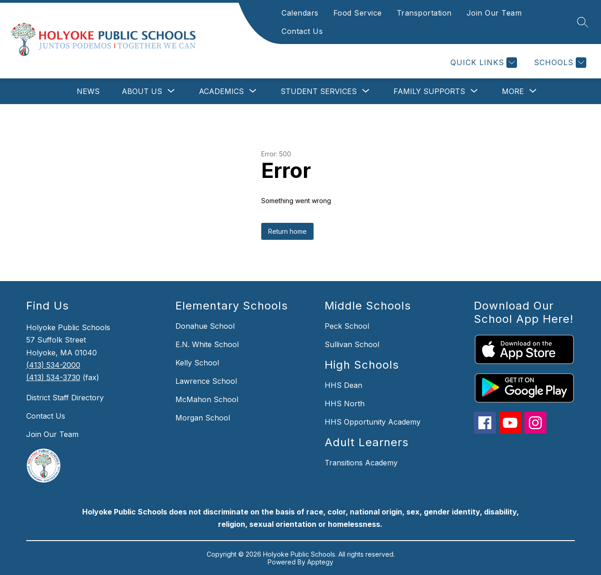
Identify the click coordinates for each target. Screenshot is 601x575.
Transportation (424, 12)
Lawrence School (206, 381)
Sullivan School (352, 344)
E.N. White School (207, 344)
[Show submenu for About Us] (142, 91)
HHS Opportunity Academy (373, 421)
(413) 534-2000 (53, 365)
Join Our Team (494, 12)
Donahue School (205, 326)
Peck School (347, 326)
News (88, 91)
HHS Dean (343, 385)
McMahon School (206, 399)
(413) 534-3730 (53, 377)
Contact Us (302, 31)
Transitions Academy (361, 462)
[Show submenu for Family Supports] (429, 91)
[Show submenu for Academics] (221, 91)
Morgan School (202, 417)
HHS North (345, 403)
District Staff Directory (65, 397)
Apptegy (320, 562)
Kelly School (197, 362)
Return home (287, 231)
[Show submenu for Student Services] (319, 91)
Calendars (300, 12)
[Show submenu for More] (513, 91)
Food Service (357, 12)
